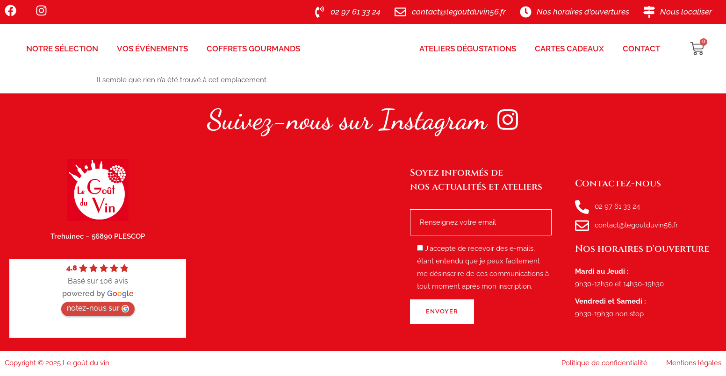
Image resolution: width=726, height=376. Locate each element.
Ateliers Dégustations (467, 48)
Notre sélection (62, 48)
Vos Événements (152, 48)
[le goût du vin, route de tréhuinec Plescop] (297, 248)
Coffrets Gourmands (253, 48)
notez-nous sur (98, 308)
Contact (641, 48)
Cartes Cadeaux (569, 48)
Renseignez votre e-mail (481, 214)
